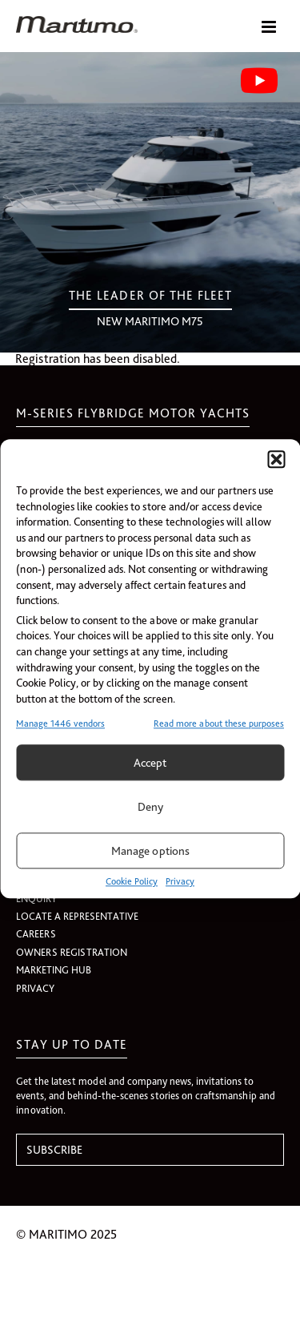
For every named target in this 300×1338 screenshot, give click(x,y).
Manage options (150, 851)
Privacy (180, 882)
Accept (150, 763)
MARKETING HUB (53, 970)
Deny (150, 807)
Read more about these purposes (219, 724)
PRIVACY (35, 988)
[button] (276, 459)
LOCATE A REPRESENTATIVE (77, 916)
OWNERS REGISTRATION (71, 952)
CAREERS (36, 934)
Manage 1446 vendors (60, 724)
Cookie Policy (132, 882)
